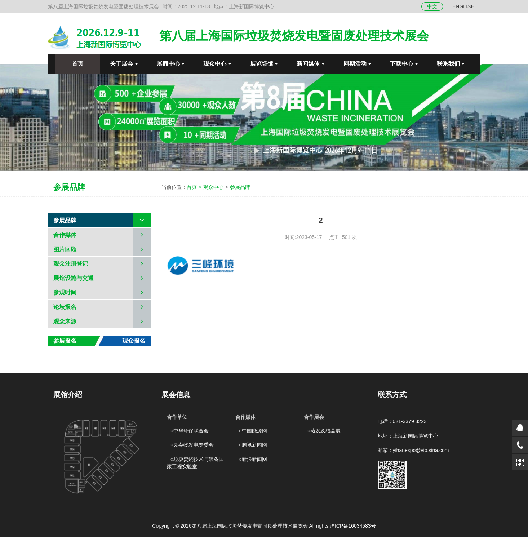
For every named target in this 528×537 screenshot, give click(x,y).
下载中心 (404, 64)
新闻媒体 (310, 64)
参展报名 (64, 341)
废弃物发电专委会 (192, 445)
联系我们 (451, 64)
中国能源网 (253, 431)
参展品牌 (240, 187)
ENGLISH (463, 6)
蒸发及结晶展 (324, 431)
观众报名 (133, 341)
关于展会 (124, 64)
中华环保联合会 (189, 431)
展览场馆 (264, 64)
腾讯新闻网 (253, 445)
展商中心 (171, 64)
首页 (77, 64)
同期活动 (357, 64)
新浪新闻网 (253, 459)
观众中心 (217, 64)
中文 (432, 6)
